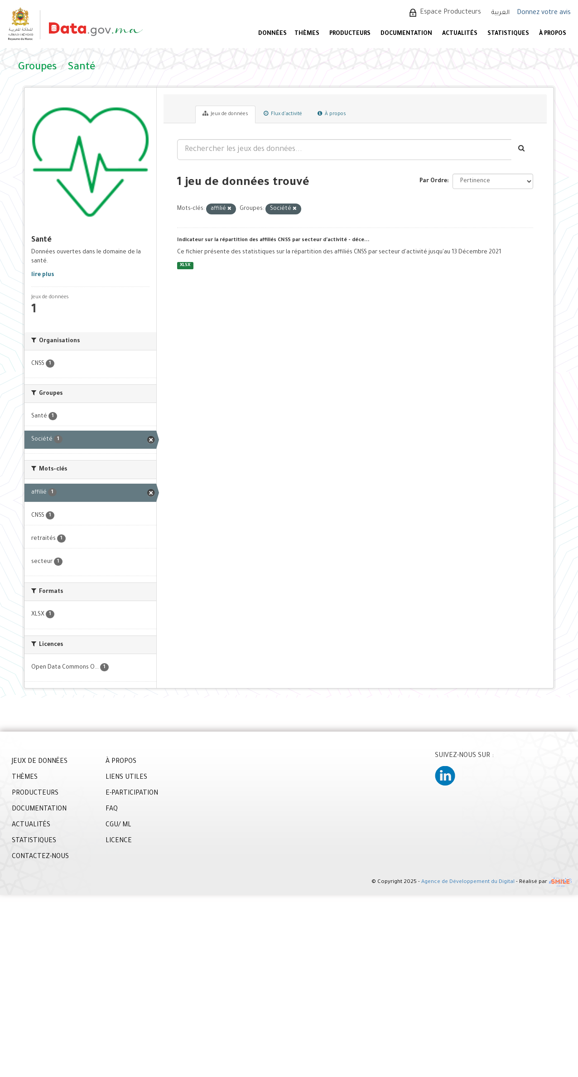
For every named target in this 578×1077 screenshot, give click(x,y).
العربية (500, 13)
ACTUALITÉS (459, 34)
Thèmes (306, 34)
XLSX (185, 265)
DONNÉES (272, 34)
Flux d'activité (283, 114)
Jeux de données (225, 114)
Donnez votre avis (544, 13)
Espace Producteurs (450, 12)
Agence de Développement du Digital (468, 882)
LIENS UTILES (126, 777)
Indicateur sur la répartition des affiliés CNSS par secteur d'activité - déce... (273, 240)
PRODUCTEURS (350, 34)
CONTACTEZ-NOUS (40, 857)
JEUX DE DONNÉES (39, 762)
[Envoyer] (522, 150)
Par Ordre (433, 181)
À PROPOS (552, 34)
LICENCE (119, 841)
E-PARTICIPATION (132, 793)
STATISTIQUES (508, 34)
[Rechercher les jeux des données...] (344, 149)
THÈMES (25, 777)
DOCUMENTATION (406, 34)
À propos (332, 114)
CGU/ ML (118, 825)
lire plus (42, 275)
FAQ (112, 809)
